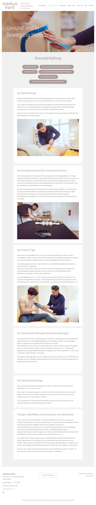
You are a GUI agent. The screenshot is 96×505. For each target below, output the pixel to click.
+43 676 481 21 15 (9, 489)
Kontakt (91, 5)
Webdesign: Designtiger (67, 500)
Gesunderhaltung (52, 5)
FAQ (86, 5)
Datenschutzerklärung (86, 473)
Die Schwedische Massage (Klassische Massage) (56, 72)
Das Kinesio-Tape (29, 72)
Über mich (80, 5)
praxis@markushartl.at (10, 486)
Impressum (89, 476)
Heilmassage (42, 5)
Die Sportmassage (30, 67)
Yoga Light (62, 5)
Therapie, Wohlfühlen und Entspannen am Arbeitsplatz (48, 81)
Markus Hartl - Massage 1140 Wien (18, 5)
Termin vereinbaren (48, 475)
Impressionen (71, 5)
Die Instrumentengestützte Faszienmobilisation (56, 67)
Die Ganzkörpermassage (48, 77)
